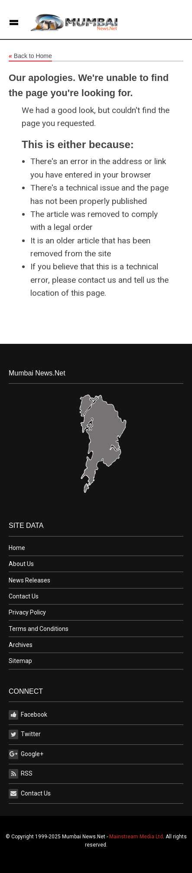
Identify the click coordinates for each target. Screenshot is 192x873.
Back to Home (30, 56)
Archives (21, 644)
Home (17, 547)
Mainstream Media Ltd (136, 837)
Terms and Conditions (38, 628)
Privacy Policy (27, 612)
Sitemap (20, 660)
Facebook (28, 715)
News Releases (29, 580)
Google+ (26, 754)
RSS (21, 774)
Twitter (25, 734)
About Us (21, 563)
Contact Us (24, 596)
